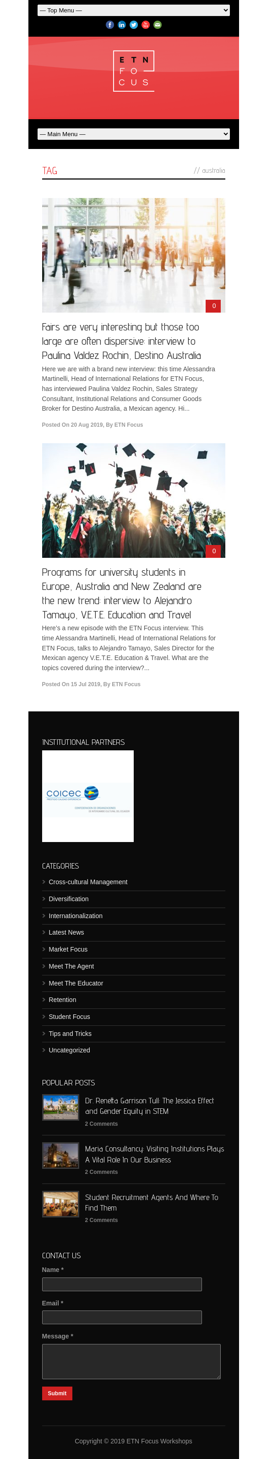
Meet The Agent (71, 966)
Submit (57, 1393)
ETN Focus (128, 425)
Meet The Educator (76, 983)
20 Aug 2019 (87, 425)
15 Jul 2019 (85, 684)
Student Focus (69, 1016)
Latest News (66, 932)
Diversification (69, 899)
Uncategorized (69, 1050)
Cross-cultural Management (88, 882)
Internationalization (76, 915)
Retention (62, 999)
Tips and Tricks (70, 1033)
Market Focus (68, 949)
